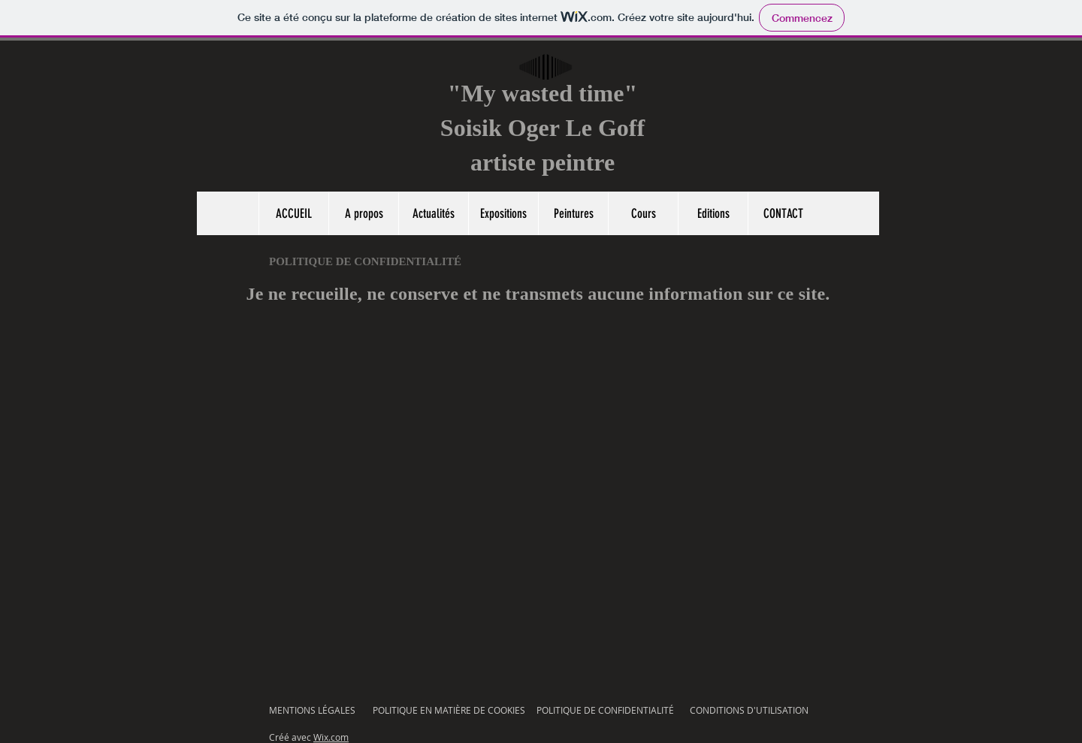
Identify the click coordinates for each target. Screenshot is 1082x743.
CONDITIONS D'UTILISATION (749, 710)
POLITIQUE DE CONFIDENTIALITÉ (605, 710)
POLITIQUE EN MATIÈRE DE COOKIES (450, 710)
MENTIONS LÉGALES (312, 710)
